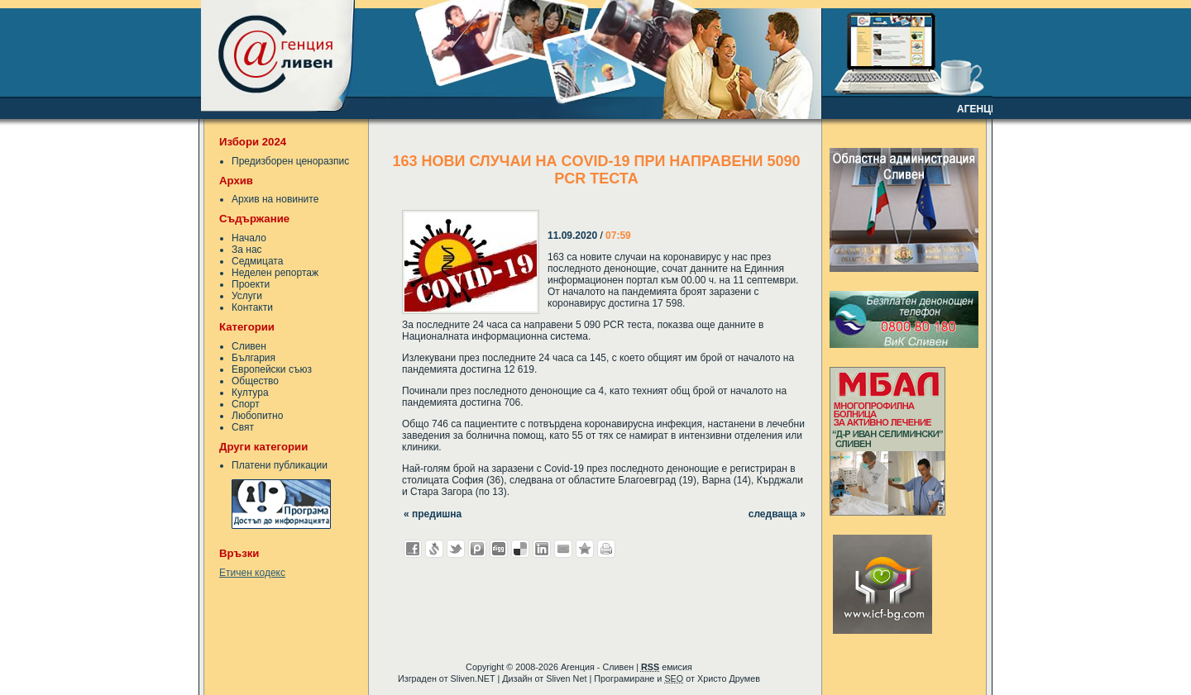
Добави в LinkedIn (542, 549)
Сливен (249, 346)
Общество (255, 381)
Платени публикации (280, 465)
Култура (250, 392)
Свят (243, 427)
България (253, 358)
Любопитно (257, 415)
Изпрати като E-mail (563, 549)
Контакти (252, 307)
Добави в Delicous (520, 549)
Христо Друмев (728, 678)
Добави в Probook (477, 549)
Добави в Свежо (434, 549)
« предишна (433, 514)
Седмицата (257, 261)
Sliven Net (566, 678)
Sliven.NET (473, 678)
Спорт (246, 404)
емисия (666, 667)
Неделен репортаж (275, 272)
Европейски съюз (272, 369)
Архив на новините (275, 199)
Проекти (251, 284)
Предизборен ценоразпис (290, 161)
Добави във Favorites (585, 549)
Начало (249, 238)
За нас (247, 249)
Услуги (247, 296)
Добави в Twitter (456, 549)
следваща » (777, 514)
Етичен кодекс (252, 572)
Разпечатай (606, 549)
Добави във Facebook (413, 549)
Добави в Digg (499, 549)
